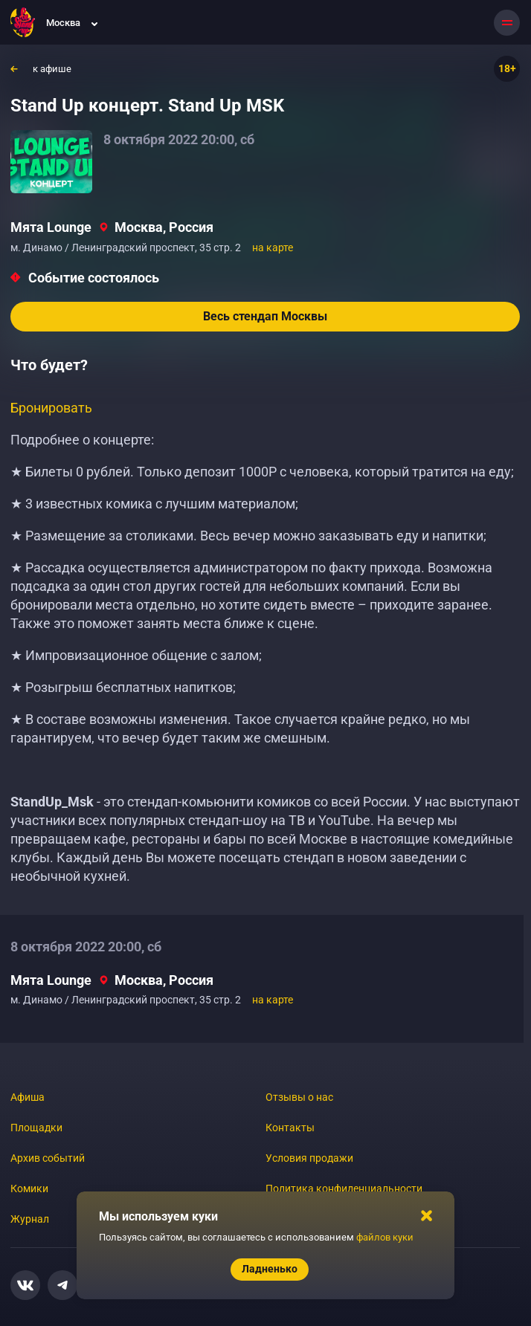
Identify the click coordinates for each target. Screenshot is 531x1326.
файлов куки (384, 1237)
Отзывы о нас (299, 1097)
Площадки (36, 1127)
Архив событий (47, 1158)
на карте (272, 247)
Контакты (290, 1127)
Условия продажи (309, 1158)
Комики (29, 1188)
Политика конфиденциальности (344, 1188)
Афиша (27, 1097)
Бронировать (51, 407)
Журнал (29, 1219)
